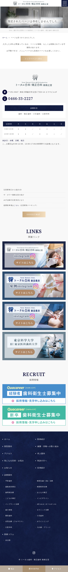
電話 (11, 569)
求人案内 (41, 453)
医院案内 (8, 446)
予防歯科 (8, 481)
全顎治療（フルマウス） (14, 521)
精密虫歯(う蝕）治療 (45, 481)
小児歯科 (40, 516)
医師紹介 (41, 439)
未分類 (7, 540)
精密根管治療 (42, 487)
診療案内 (8, 475)
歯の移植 (8, 510)
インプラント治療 (12, 504)
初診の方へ (42, 460)
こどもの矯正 (10, 498)
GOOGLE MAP (33, 214)
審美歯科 (8, 516)
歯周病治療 (9, 492)
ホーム (7, 439)
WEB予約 (34, 569)
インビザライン (43, 498)
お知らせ (8, 468)
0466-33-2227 (20, 98)
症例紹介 (41, 468)
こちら (16, 205)
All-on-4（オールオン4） (47, 504)
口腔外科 (8, 527)
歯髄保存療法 (10, 487)
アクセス (56, 569)
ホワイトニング (43, 521)
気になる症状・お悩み (14, 460)
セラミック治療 (43, 510)
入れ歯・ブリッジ (44, 527)
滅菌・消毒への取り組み (48, 446)
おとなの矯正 (42, 492)
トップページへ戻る (33, 58)
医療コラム (9, 534)
